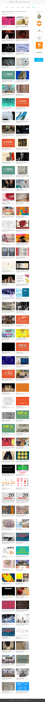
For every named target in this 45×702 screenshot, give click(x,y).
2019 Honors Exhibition (19, 542)
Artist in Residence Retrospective (7, 528)
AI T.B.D (3, 243)
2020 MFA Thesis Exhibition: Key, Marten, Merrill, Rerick (24, 501)
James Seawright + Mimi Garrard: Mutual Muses (23, 610)
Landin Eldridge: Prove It (19, 189)
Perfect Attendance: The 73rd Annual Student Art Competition (11, 515)
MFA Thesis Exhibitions (19, 352)
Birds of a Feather (18, 528)
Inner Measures (4, 26)
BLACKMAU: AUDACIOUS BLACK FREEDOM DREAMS (24, 243)
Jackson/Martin (12, 7)
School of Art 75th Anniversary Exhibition (8, 311)
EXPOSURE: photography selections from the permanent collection (12, 474)
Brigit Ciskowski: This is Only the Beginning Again (23, 26)
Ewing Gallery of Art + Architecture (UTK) (6, 40)
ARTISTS (16, 700)
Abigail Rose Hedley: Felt (19, 202)
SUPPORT (24, 700)
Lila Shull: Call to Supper (5, 569)
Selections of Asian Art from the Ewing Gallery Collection (10, 460)
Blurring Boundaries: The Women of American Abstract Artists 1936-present (13, 610)
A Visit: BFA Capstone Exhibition (6, 107)
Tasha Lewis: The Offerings (20, 365)
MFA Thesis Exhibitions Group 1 (6, 148)
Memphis (7, 7)
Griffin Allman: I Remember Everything (7, 216)
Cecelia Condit (4, 189)
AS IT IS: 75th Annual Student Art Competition (22, 379)
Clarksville (17, 7)
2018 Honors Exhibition (5, 637)
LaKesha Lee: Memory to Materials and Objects (23, 148)
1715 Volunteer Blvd (28, 475)
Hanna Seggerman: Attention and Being (22, 284)
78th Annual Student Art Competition (7, 175)
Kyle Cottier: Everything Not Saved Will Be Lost (23, 121)
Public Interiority (18, 297)
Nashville (22, 7)
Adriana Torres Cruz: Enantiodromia (7, 53)
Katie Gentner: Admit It (19, 569)
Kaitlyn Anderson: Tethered (6, 121)
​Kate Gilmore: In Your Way (20, 596)
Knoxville (33, 7)
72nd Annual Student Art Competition (7, 596)
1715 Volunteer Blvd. (14, 40)
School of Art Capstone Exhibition (7, 379)
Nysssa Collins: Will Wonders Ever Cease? (8, 39)
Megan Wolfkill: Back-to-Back (20, 216)
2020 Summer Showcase (19, 474)
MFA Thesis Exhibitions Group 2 (20, 107)
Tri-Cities (38, 7)
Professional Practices (19, 406)
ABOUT (20, 700)
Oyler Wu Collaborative (5, 623)
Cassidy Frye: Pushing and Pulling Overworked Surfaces (24, 691)
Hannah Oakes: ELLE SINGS (6, 352)
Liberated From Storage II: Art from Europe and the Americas (11, 447)
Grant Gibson (4, 406)
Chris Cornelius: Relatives (20, 311)
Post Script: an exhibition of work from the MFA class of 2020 (25, 460)
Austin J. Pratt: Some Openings (20, 664)
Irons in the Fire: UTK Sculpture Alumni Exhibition (23, 623)
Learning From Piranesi (19, 433)
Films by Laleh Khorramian (20, 447)
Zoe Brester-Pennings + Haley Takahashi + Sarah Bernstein (10, 297)
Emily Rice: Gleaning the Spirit (6, 270)
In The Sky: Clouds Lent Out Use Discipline (22, 80)
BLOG (28, 700)
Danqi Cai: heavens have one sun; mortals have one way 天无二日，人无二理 (27, 270)
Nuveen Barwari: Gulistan (5, 338)
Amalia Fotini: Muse (5, 365)
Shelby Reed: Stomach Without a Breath (22, 39)
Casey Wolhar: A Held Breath (6, 202)
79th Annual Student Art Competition (7, 80)
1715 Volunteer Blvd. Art (29, 407)
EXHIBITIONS (12, 700)
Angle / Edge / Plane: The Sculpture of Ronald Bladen (9, 542)
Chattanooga (28, 7)
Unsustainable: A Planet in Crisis (21, 515)
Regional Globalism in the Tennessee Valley (22, 175)
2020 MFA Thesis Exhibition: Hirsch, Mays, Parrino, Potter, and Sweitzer (12, 501)
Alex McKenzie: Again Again (6, 691)
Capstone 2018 (18, 637)
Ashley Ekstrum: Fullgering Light (21, 338)
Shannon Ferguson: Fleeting (20, 53)
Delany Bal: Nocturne (5, 284)
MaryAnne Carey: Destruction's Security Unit (8, 664)
